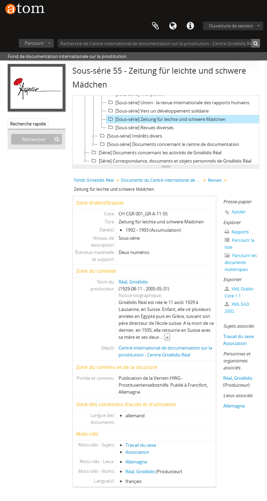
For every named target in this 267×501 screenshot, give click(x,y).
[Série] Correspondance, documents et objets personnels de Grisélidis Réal (170, 161)
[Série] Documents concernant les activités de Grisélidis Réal (155, 152)
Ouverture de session (231, 26)
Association (137, 452)
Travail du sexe (141, 445)
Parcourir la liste (239, 243)
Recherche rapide (28, 124)
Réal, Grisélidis (133, 282)
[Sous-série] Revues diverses (139, 127)
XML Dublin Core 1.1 (239, 292)
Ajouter (239, 212)
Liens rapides (190, 26)
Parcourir (34, 43)
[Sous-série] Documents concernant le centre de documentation (168, 144)
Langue (172, 26)
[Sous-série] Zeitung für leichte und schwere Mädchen (166, 119)
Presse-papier (155, 26)
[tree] (166, 130)
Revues (215, 180)
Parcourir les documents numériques (241, 262)
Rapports (237, 232)
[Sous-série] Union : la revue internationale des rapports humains (177, 102)
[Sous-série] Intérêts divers (130, 136)
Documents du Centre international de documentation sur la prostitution (162, 180)
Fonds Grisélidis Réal (94, 180)
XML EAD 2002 (237, 307)
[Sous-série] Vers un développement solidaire (157, 111)
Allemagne (136, 462)
